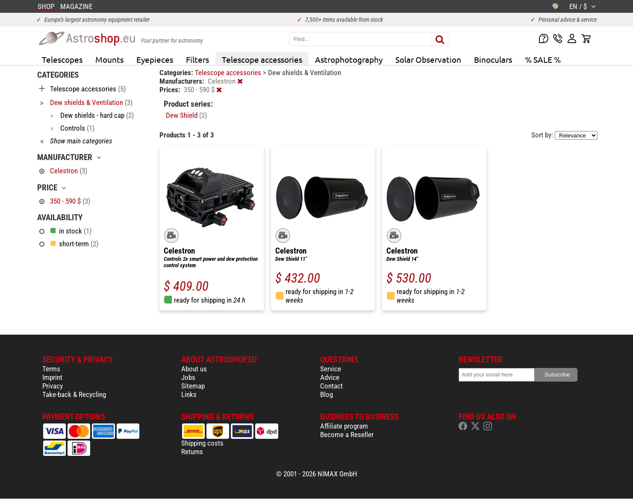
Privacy (52, 386)
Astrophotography (349, 59)
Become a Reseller (347, 434)
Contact (331, 386)
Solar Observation (428, 59)
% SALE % (543, 59)
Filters (197, 59)
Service (330, 369)
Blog (326, 394)
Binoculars (493, 59)
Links (189, 394)
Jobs (188, 377)
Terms (51, 369)
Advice (329, 377)
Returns (192, 451)
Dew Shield (186, 115)
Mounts (109, 59)
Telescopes (62, 59)
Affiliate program (344, 426)
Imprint (52, 377)
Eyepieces (154, 59)
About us (194, 369)
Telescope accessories (262, 59)
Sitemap (193, 386)
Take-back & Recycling (74, 394)
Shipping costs (202, 443)
